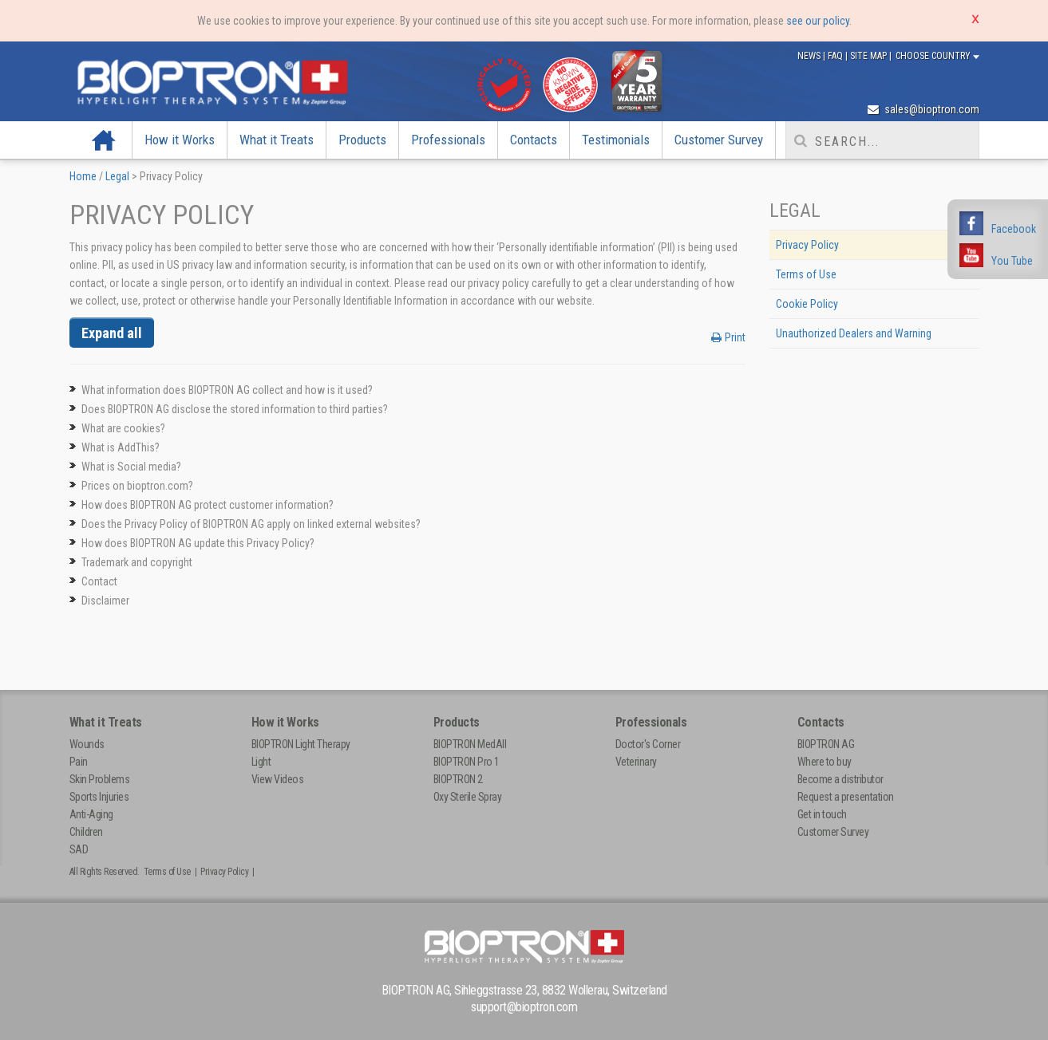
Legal (117, 176)
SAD (79, 849)
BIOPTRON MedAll (470, 744)
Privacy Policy (807, 244)
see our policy (817, 20)
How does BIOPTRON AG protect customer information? (207, 504)
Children (86, 831)
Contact (99, 581)
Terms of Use (806, 274)
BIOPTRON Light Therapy (300, 744)
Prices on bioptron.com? (137, 485)
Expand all (111, 333)
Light (261, 761)
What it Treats (276, 140)
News (810, 55)
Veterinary (636, 761)
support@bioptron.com (524, 1006)
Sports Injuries (99, 796)
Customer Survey (718, 140)
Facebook (1013, 229)
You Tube (1012, 260)
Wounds (87, 744)
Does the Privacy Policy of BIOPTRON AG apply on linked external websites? (251, 524)
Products (362, 140)
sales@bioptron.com (923, 109)
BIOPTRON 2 (458, 779)
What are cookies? (123, 428)
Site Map (869, 55)
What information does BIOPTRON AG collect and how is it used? (227, 390)
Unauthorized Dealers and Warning (853, 333)
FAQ (836, 55)
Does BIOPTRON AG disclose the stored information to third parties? (234, 409)
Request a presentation (845, 796)
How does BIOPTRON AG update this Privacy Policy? (197, 543)
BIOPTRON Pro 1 (466, 761)
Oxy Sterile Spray (467, 796)
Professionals (448, 140)
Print (728, 337)
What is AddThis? (120, 447)
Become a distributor (840, 779)
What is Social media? (131, 466)
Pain (78, 761)
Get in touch (822, 814)
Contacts (533, 140)
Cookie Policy (807, 303)
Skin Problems (99, 779)
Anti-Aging (91, 814)
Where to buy (824, 761)
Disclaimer (105, 600)
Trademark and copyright (136, 562)
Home (104, 140)
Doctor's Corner (648, 744)
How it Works (179, 140)
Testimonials (616, 140)
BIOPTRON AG (826, 744)
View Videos (277, 779)
